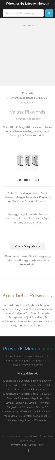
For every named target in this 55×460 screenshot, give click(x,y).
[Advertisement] (27, 58)
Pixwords (27, 93)
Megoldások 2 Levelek (16, 380)
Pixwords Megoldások (27, 3)
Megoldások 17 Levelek (32, 420)
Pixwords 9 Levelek (17, 398)
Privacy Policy (19, 444)
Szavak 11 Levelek (26, 402)
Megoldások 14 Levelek (26, 411)
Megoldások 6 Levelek (21, 389)
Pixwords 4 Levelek (15, 385)
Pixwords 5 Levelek (39, 385)
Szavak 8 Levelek (41, 394)
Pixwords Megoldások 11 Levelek (28, 97)
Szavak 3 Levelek (41, 380)
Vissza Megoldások (27, 246)
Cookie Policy (36, 444)
